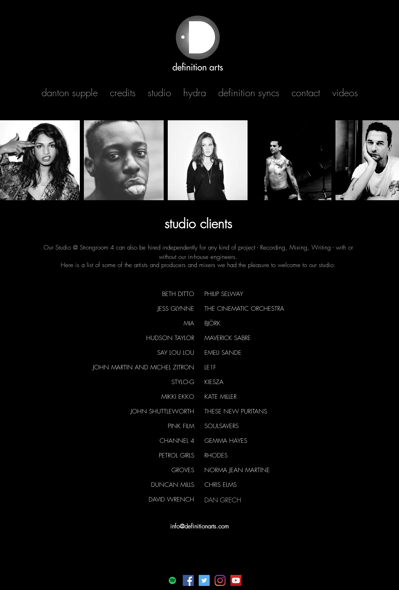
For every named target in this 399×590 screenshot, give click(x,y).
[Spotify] (172, 580)
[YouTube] (235, 580)
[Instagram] (220, 580)
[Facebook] (188, 580)
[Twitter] (204, 580)
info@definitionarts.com (199, 526)
